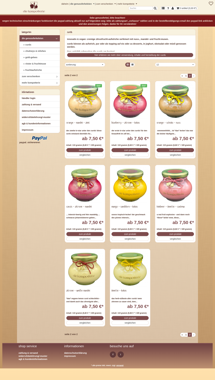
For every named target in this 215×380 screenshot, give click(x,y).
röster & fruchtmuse (35, 63)
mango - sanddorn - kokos (125, 206)
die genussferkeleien (82, 4)
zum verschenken (106, 4)
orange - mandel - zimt (78, 122)
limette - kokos (119, 290)
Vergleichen (84, 155)
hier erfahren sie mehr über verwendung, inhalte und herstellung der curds (130, 55)
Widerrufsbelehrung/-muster (36, 117)
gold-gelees (31, 57)
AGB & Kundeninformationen (36, 123)
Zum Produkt (85, 150)
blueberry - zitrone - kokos (126, 122)
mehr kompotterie (127, 4)
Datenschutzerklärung (33, 111)
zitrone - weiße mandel (78, 290)
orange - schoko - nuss (169, 122)
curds (28, 44)
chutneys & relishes (35, 51)
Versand (119, 365)
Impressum (27, 130)
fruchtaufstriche (33, 70)
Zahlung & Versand (31, 104)
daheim (65, 4)
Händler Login (28, 98)
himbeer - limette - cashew (171, 206)
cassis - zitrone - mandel (79, 206)
